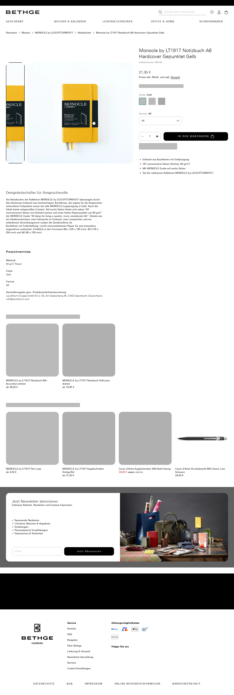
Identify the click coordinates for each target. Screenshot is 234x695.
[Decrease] (142, 136)
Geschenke (15, 21)
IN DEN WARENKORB (196, 136)
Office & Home (163, 21)
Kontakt (71, 628)
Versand (175, 77)
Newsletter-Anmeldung (80, 657)
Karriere (71, 662)
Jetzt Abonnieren (89, 551)
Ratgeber (72, 640)
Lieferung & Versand (78, 651)
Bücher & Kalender (70, 21)
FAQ (69, 634)
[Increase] (157, 136)
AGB (70, 683)
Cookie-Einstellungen (79, 668)
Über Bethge (74, 645)
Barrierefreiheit (186, 683)
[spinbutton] (149, 136)
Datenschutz (43, 683)
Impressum (94, 683)
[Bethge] (22, 12)
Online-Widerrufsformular (137, 683)
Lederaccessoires (118, 21)
